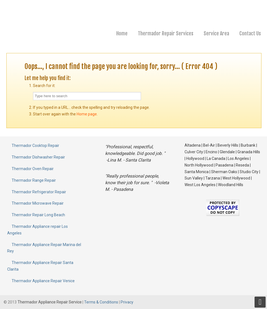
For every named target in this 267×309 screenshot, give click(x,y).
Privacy (127, 302)
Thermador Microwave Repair (38, 203)
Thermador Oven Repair (33, 169)
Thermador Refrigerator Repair (39, 192)
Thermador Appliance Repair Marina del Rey (44, 247)
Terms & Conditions (101, 302)
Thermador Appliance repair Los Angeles (37, 229)
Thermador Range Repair (34, 180)
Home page (87, 114)
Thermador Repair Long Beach (38, 215)
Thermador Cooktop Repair (35, 145)
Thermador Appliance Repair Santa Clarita (40, 265)
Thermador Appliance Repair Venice (43, 281)
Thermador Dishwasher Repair (38, 157)
